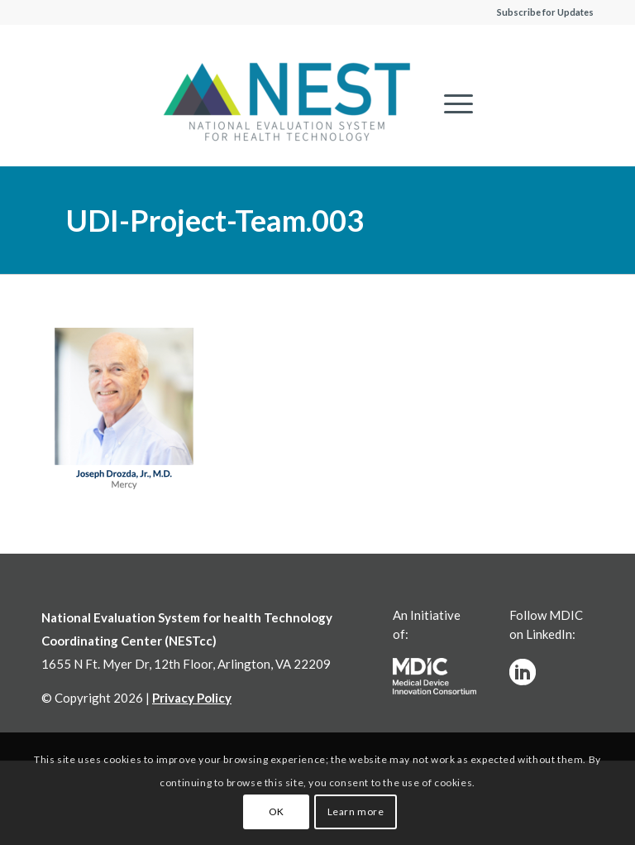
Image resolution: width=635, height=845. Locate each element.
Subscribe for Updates (545, 12)
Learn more (355, 811)
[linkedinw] (522, 672)
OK (276, 811)
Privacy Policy (192, 697)
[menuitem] (450, 103)
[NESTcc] (287, 103)
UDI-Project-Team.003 (215, 220)
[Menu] (450, 103)
